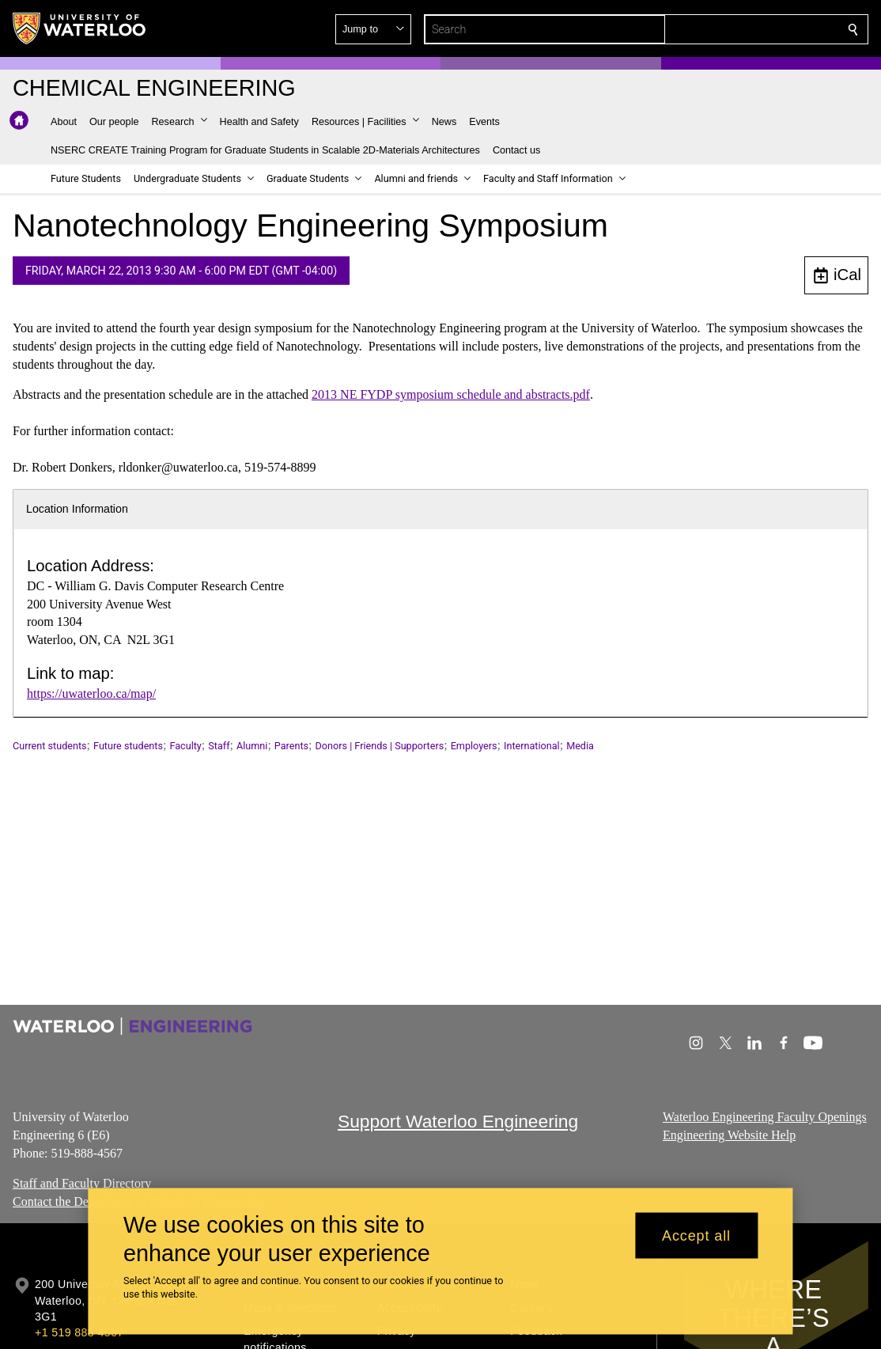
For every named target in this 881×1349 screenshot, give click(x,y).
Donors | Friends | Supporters (380, 746)
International (532, 746)
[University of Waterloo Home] (80, 28)
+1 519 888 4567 (79, 1332)
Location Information (77, 508)
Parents (291, 746)
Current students (50, 746)
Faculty (185, 746)
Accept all (696, 1235)
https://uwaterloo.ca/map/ (91, 693)
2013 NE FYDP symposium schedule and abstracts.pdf (451, 394)
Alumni (251, 746)
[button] (738, 29)
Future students (128, 746)
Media (580, 746)
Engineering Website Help (729, 1134)
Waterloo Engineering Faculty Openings (765, 1117)
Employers (474, 746)
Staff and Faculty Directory (82, 1183)
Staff (218, 746)
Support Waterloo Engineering (458, 1121)
